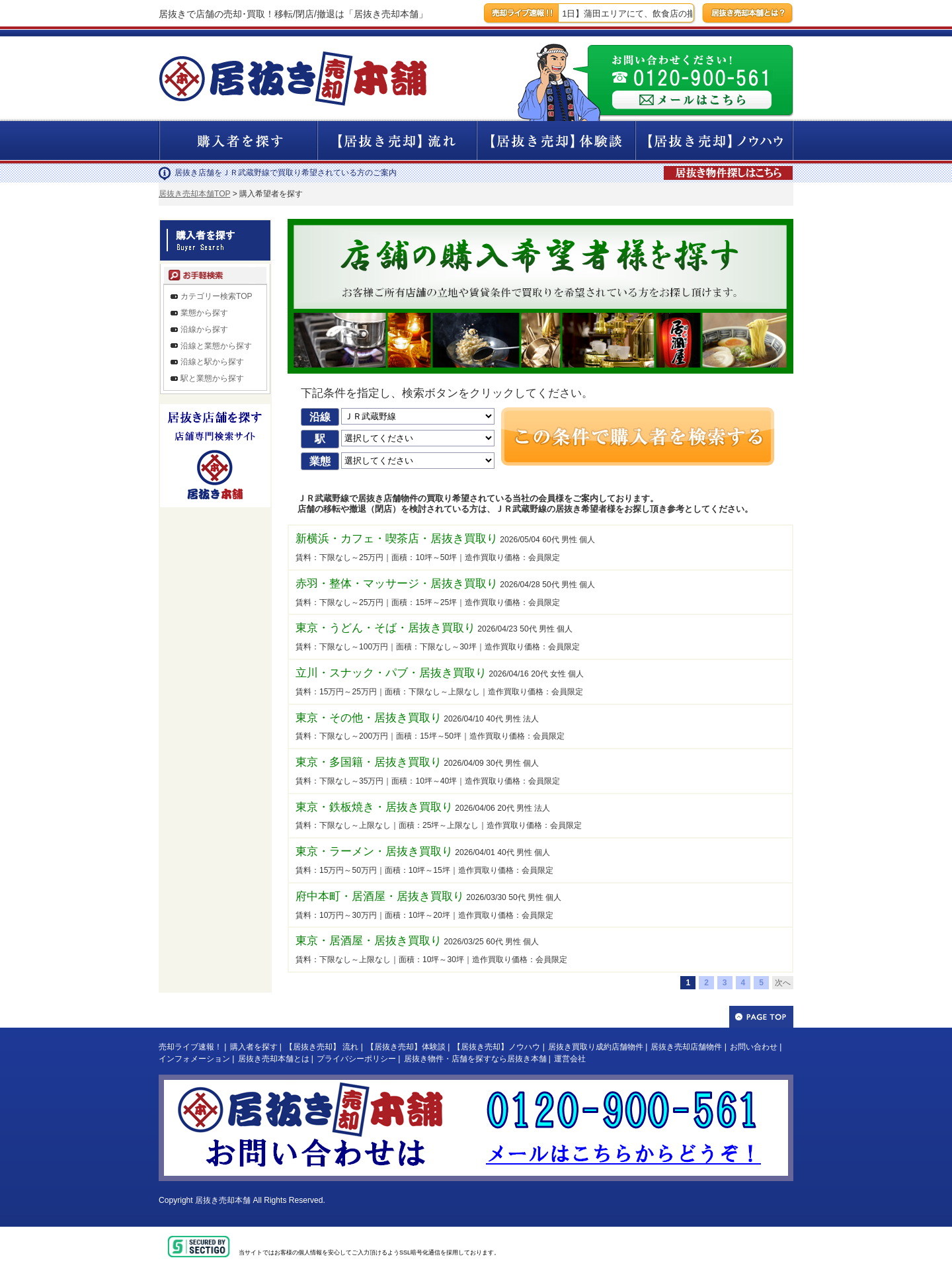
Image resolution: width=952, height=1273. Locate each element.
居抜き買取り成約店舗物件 (595, 1046)
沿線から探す (204, 329)
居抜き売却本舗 (223, 1200)
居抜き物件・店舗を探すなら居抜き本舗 (475, 1058)
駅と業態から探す (212, 378)
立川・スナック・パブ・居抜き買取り (391, 673)
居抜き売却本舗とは (273, 1058)
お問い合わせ (753, 1046)
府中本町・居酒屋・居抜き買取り (380, 896)
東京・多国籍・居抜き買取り (369, 762)
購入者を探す (254, 1046)
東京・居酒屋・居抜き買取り (369, 940)
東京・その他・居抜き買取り (369, 718)
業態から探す (204, 312)
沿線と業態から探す (216, 345)
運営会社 (570, 1058)
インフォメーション (194, 1058)
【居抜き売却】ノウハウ (496, 1046)
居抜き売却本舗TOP (194, 193)
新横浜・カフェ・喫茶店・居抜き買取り (397, 538)
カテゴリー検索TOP (216, 296)
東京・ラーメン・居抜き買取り (374, 851)
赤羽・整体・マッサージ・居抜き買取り (397, 583)
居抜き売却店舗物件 (686, 1046)
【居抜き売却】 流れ (321, 1046)
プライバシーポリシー (356, 1058)
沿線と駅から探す (212, 361)
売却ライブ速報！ (190, 1046)
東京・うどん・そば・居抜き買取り (385, 628)
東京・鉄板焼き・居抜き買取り (374, 807)
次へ (783, 982)
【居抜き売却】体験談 (406, 1046)
